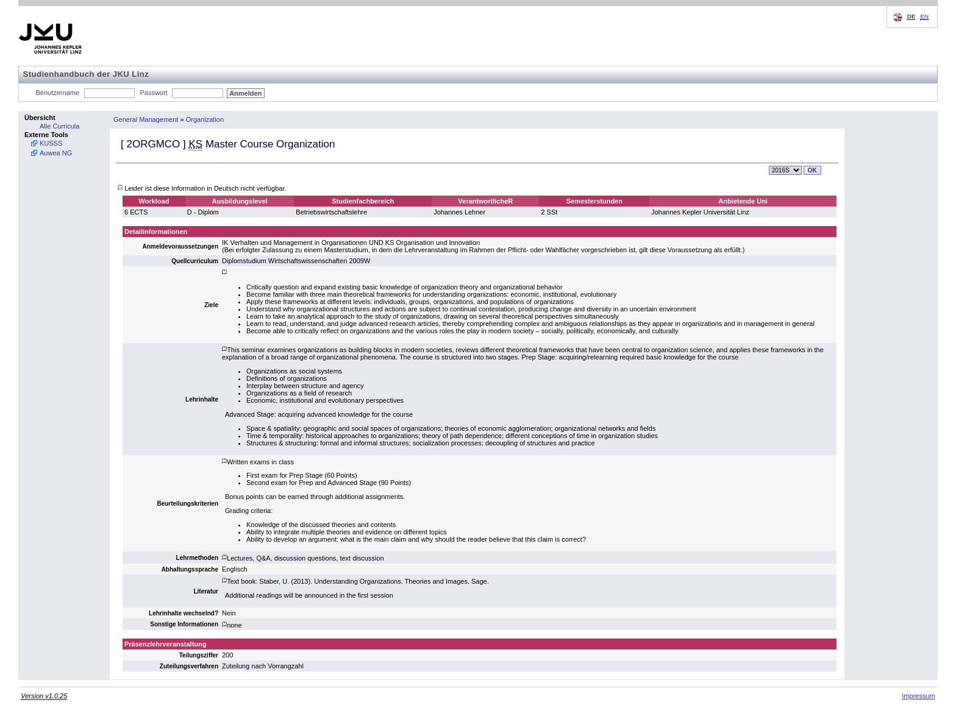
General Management (145, 119)
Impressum (918, 695)
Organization (205, 119)
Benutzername (58, 92)
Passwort (153, 92)
